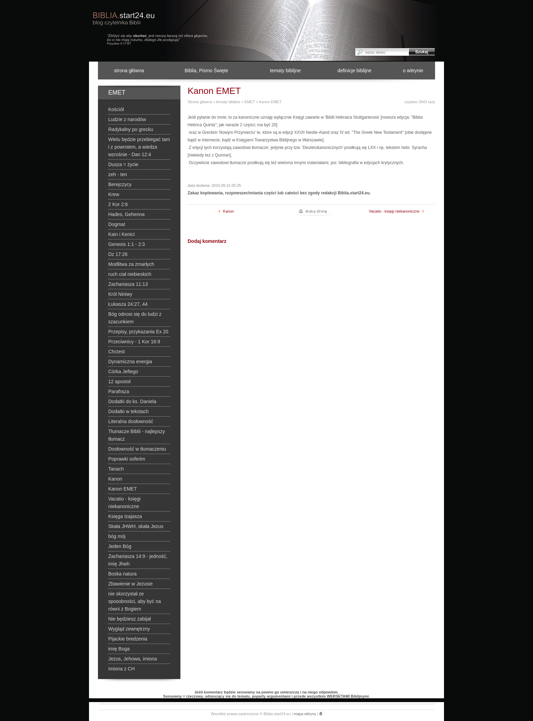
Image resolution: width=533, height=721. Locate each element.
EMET (249, 102)
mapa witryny (305, 714)
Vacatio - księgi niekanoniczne (396, 211)
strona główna (129, 70)
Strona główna (200, 102)
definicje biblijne (354, 70)
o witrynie (413, 70)
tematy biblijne (285, 70)
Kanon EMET (270, 102)
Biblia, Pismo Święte (206, 70)
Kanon (226, 211)
